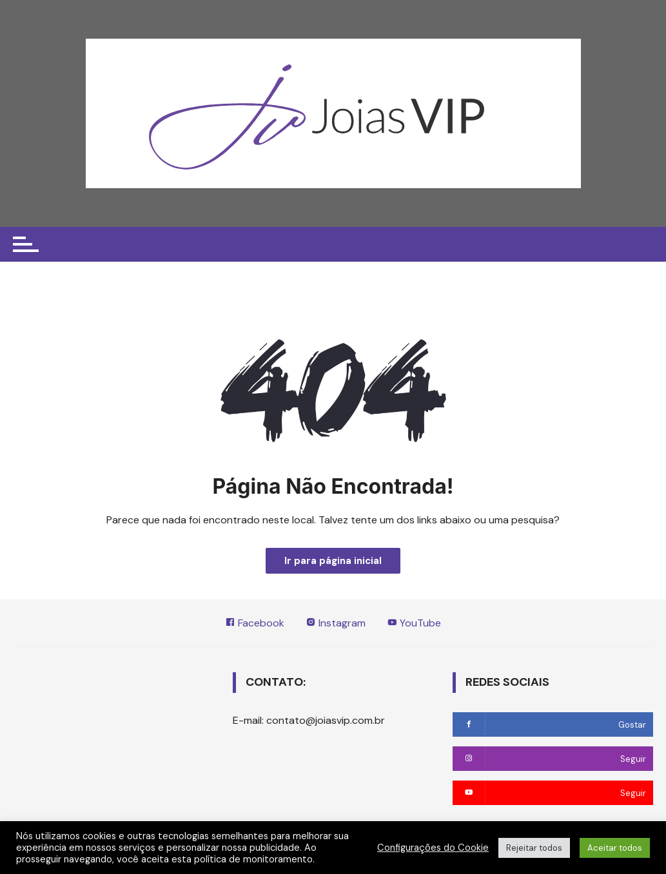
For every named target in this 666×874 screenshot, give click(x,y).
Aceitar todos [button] (614, 847)
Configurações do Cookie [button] (433, 847)
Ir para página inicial (333, 560)
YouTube (414, 623)
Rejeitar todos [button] (534, 847)
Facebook (254, 623)
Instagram (336, 623)
